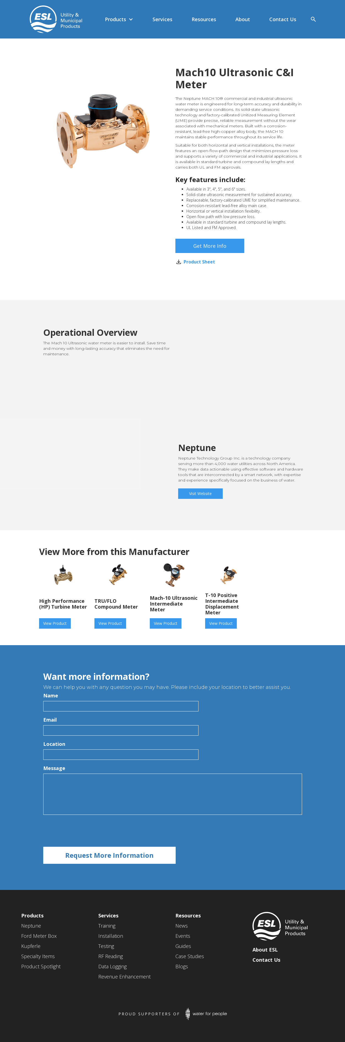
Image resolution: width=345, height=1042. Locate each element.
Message (54, 768)
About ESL (265, 949)
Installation (110, 936)
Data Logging (112, 966)
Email (50, 719)
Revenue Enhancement (124, 976)
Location (54, 744)
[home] (53, 19)
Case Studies (189, 956)
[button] (119, 19)
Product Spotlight (41, 966)
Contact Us (266, 959)
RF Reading (110, 956)
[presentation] (85, 831)
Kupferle (30, 946)
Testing (106, 946)
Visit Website (200, 493)
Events (182, 936)
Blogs (181, 966)
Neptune (31, 925)
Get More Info (209, 246)
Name (50, 695)
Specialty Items (38, 956)
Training (106, 925)
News (181, 925)
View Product (55, 623)
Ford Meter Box (39, 936)
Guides (183, 946)
